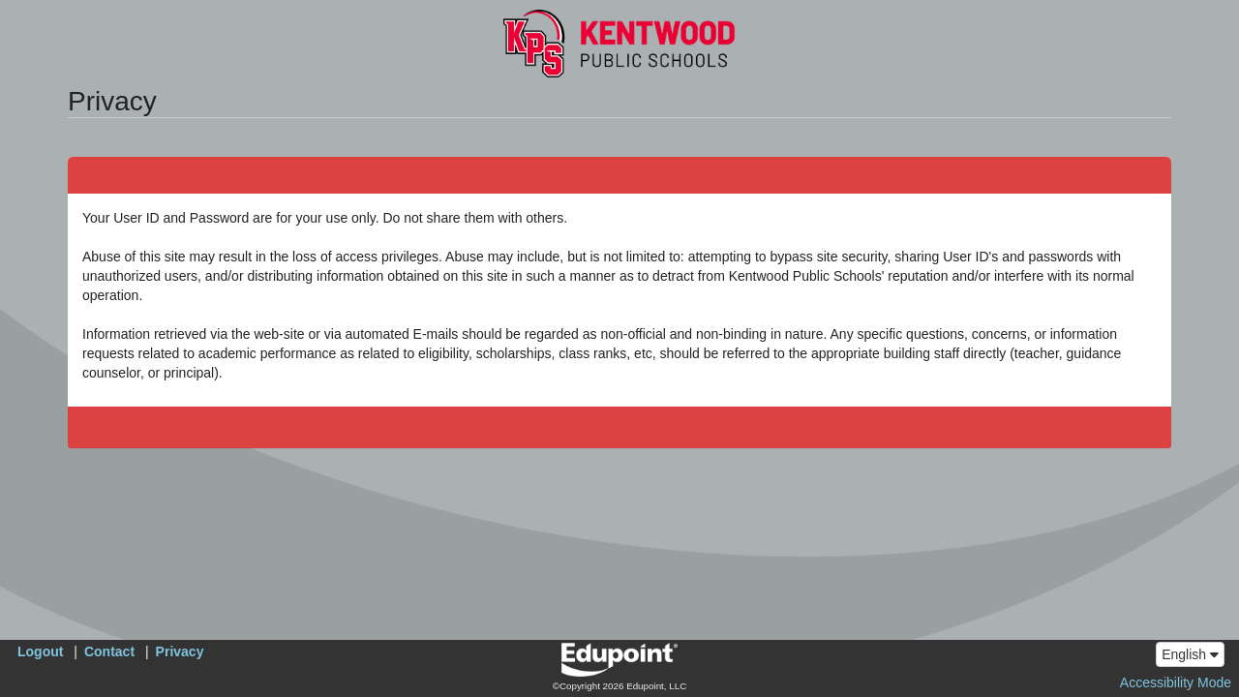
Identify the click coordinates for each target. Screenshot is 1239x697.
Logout (40, 651)
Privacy (180, 651)
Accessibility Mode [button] (1175, 682)
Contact (109, 651)
